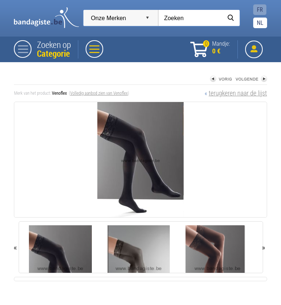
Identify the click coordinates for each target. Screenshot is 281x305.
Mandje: (216, 47)
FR (260, 9)
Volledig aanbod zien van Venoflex (99, 93)
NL (260, 22)
